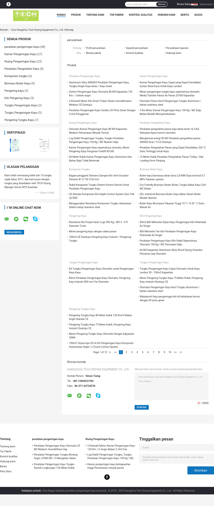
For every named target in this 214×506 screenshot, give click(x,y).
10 (170, 352)
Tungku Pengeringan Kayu (20, 105)
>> (175, 352)
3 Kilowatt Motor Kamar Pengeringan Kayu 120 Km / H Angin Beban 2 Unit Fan (111, 447)
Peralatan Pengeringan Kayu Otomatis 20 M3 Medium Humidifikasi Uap (57, 447)
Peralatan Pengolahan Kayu (21, 68)
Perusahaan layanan (177, 48)
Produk (76, 14)
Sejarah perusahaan (137, 48)
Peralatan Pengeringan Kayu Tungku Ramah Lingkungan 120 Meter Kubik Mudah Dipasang (54, 466)
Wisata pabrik (93, 53)
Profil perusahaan (95, 48)
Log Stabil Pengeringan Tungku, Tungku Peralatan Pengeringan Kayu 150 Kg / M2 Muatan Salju (110, 457)
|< (110, 352)
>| (181, 352)
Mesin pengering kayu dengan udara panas (92, 231)
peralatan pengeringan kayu (21, 47)
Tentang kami (95, 14)
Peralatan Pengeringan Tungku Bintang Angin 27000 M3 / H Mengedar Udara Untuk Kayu (56, 457)
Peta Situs (5, 471)
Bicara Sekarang (186, 4)
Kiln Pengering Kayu (17, 98)
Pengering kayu (14, 90)
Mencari (162, 4)
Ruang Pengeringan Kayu (20, 61)
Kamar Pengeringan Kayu (20, 54)
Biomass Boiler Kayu (17, 83)
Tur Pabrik (116, 14)
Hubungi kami (166, 14)
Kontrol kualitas (140, 14)
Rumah (61, 14)
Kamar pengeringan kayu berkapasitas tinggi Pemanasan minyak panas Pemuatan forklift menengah (109, 466)
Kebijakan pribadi (31, 490)
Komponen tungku (16, 76)
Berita (185, 14)
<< (115, 352)
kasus (198, 14)
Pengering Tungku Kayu (19, 120)
